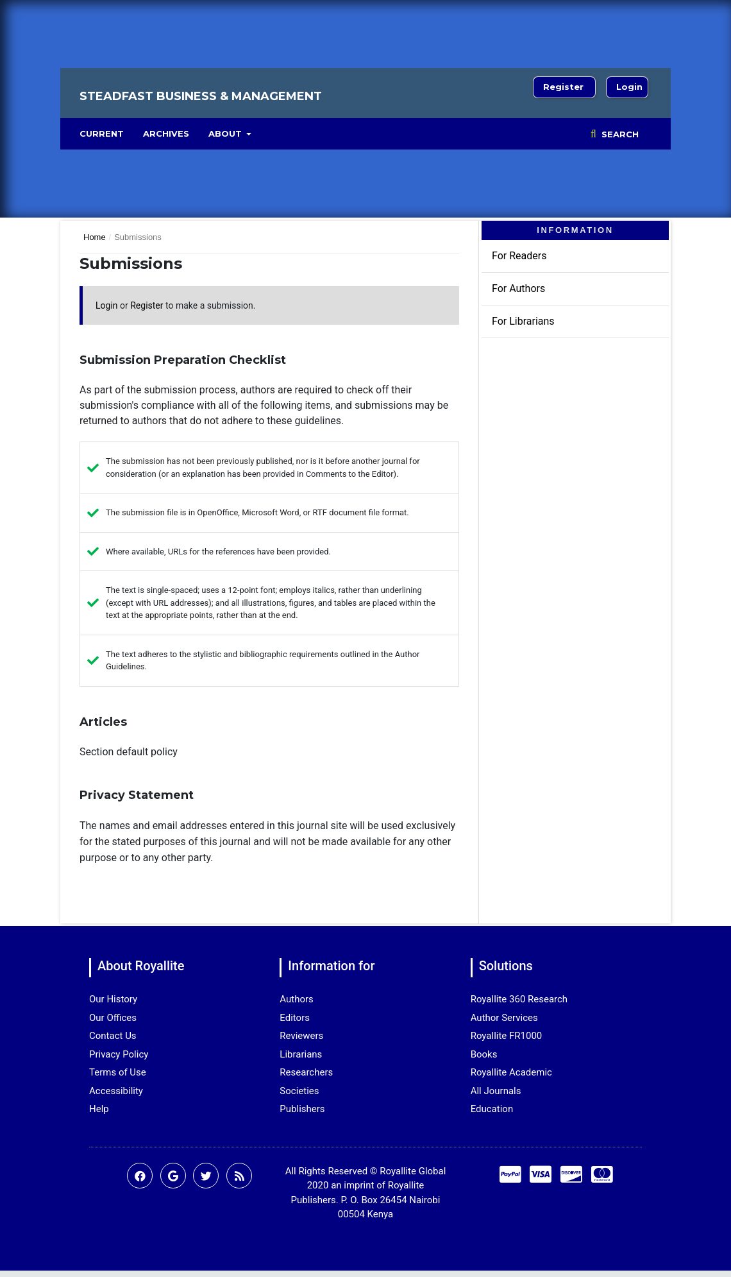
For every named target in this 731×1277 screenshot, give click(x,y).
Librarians (301, 1054)
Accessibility (116, 1091)
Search (619, 134)
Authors (297, 999)
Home (94, 237)
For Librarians (523, 321)
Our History (113, 999)
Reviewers (301, 1035)
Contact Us (113, 1035)
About (226, 133)
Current (102, 133)
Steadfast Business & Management (201, 96)
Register (563, 86)
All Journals (496, 1091)
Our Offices (113, 1018)
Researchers (306, 1072)
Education (492, 1109)
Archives (166, 133)
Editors (295, 1018)
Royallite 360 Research (519, 999)
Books (484, 1054)
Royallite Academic (511, 1072)
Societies (299, 1091)
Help (99, 1109)
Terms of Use (117, 1072)
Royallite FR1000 (506, 1035)
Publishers (302, 1109)
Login (629, 86)
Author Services (504, 1018)
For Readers (519, 256)
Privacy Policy (118, 1054)
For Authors (518, 288)
